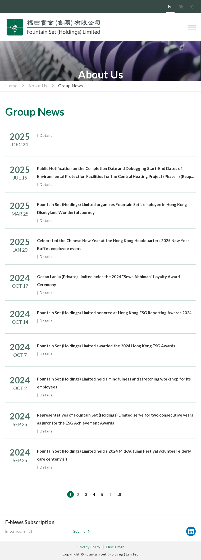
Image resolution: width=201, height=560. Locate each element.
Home (11, 85)
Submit (79, 531)
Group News (70, 85)
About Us (37, 85)
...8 (119, 494)
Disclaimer (115, 547)
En (170, 6)
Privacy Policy (88, 547)
